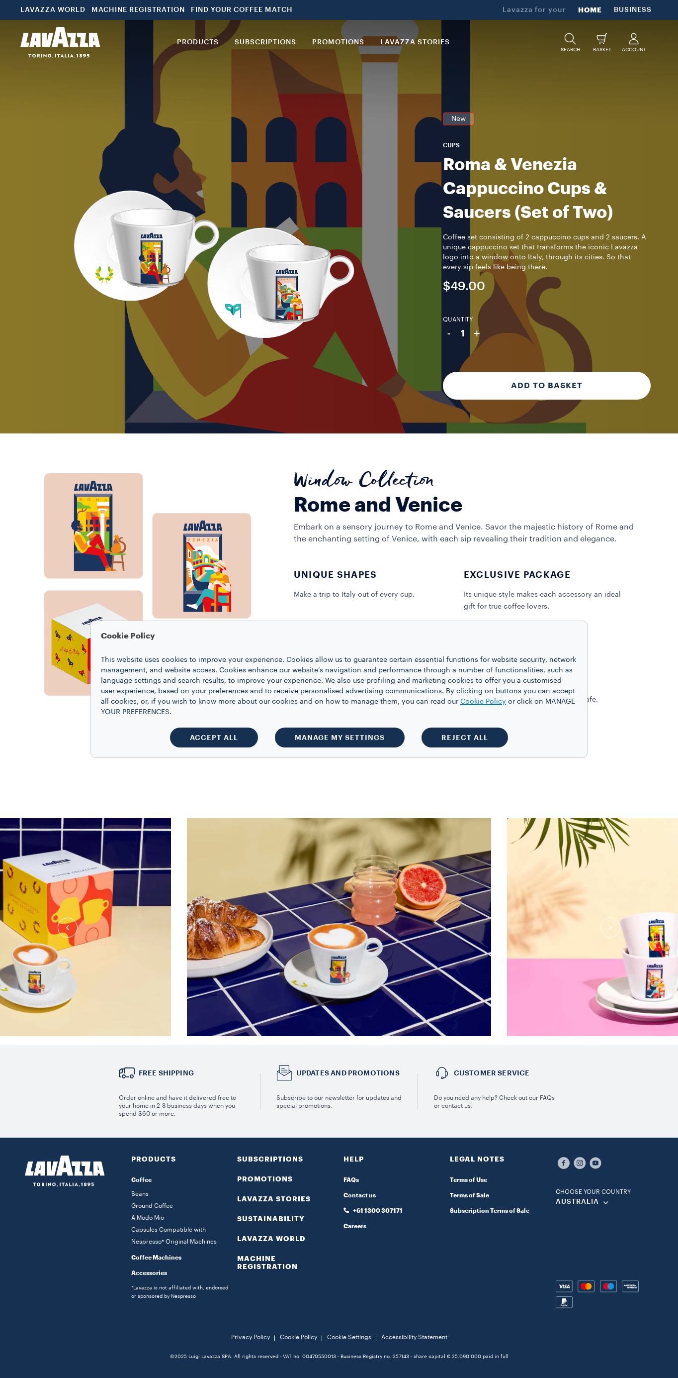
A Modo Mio (147, 1218)
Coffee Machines (156, 1258)
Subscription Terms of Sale (489, 1211)
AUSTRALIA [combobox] (577, 1201)
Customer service (492, 1072)
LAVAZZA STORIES (274, 1198)
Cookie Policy (298, 1337)
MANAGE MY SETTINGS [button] (340, 737)
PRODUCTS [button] (198, 42)
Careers (354, 1226)
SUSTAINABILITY (271, 1218)
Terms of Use (468, 1180)
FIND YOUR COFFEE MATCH (242, 9)
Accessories (149, 1273)
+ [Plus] (477, 333)
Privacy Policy (250, 1337)
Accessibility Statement (414, 1337)
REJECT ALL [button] (464, 737)
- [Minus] (449, 333)
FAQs (351, 1180)
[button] (570, 42)
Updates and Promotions (348, 1072)
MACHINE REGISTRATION (138, 9)
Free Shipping (166, 1072)
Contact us (359, 1195)
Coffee (141, 1180)
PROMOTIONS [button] (338, 42)
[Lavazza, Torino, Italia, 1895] (60, 42)
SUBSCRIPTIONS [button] (265, 42)
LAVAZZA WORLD (52, 9)
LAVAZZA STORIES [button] (415, 42)
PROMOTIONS (265, 1178)
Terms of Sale (469, 1195)
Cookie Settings (349, 1337)
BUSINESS (633, 9)
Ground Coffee (152, 1206)
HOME (590, 9)
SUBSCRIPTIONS (270, 1159)
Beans (140, 1194)
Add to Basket (547, 386)
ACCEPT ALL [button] (214, 737)
